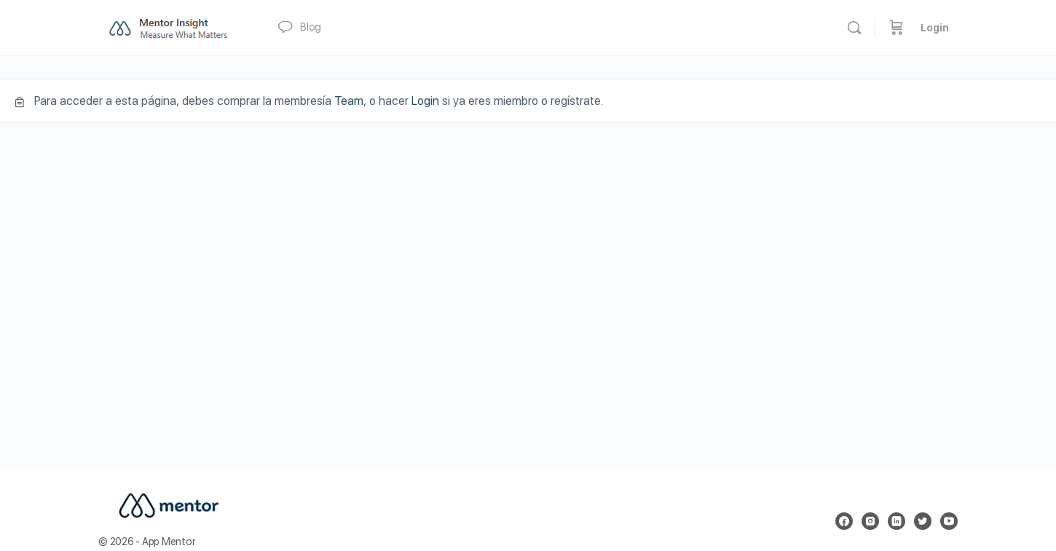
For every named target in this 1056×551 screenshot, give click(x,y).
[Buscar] (854, 27)
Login (935, 28)
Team (348, 101)
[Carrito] (896, 27)
